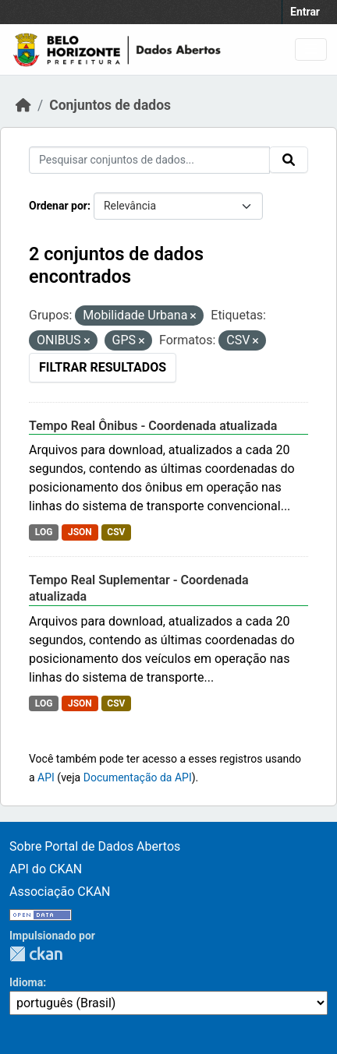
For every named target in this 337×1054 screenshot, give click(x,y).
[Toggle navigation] (311, 49)
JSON (80, 532)
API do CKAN (45, 869)
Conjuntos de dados (110, 105)
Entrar (305, 11)
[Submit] (288, 159)
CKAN (35, 954)
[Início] (23, 105)
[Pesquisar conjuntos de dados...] (149, 160)
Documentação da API (137, 777)
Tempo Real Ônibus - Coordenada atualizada (153, 425)
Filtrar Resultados (102, 367)
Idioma (26, 982)
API (46, 777)
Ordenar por (58, 205)
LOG (44, 532)
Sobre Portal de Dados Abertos (94, 846)
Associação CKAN (60, 891)
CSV (116, 532)
